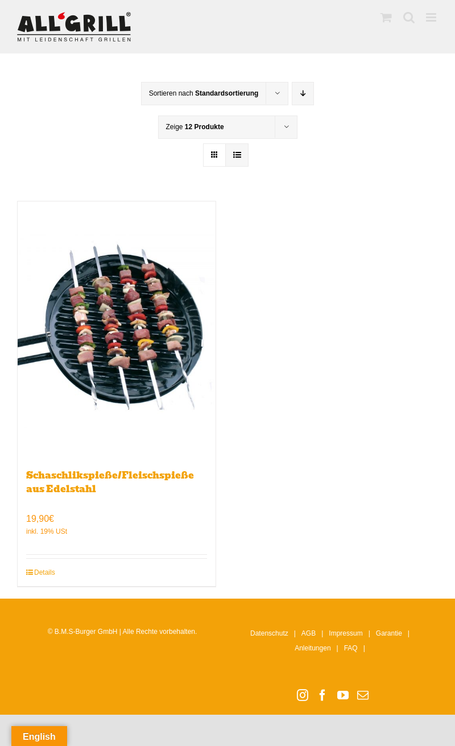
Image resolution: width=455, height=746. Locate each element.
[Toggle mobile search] (409, 17)
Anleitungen (312, 648)
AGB (308, 633)
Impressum (345, 633)
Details (44, 572)
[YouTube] (343, 695)
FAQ (351, 648)
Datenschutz (269, 633)
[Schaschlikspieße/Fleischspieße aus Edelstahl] (117, 329)
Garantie (389, 633)
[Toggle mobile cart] (386, 17)
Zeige (195, 127)
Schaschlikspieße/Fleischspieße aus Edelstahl (110, 482)
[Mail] (363, 695)
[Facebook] (322, 695)
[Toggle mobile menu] (432, 17)
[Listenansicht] (237, 155)
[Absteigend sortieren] (303, 93)
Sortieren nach (204, 93)
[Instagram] (302, 695)
